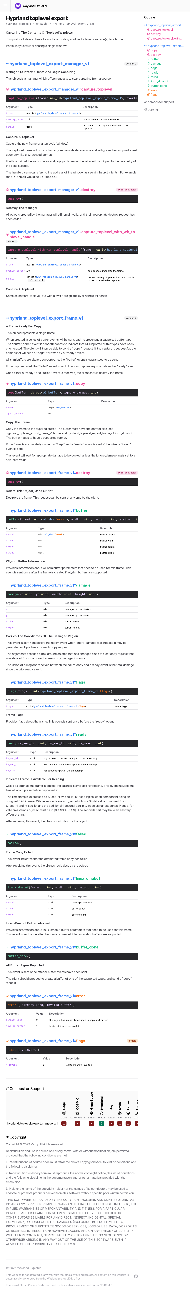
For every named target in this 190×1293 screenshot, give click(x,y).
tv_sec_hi (26, 743)
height (100, 519)
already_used (32, 1005)
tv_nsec (85, 743)
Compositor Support (25, 1088)
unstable (42, 23)
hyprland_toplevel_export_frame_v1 (92, 98)
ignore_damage (75, 392)
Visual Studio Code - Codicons (30, 1285)
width (75, 519)
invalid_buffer (58, 1005)
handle (10, 127)
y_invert (29, 1050)
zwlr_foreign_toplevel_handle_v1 (56, 277)
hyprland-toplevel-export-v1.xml (73, 23)
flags (22, 691)
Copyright (16, 1137)
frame (42, 98)
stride (124, 519)
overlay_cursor (15, 119)
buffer (21, 392)
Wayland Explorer (29, 1268)
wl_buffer (51, 392)
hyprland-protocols (18, 23)
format (25, 519)
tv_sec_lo (56, 743)
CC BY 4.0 (106, 1285)
